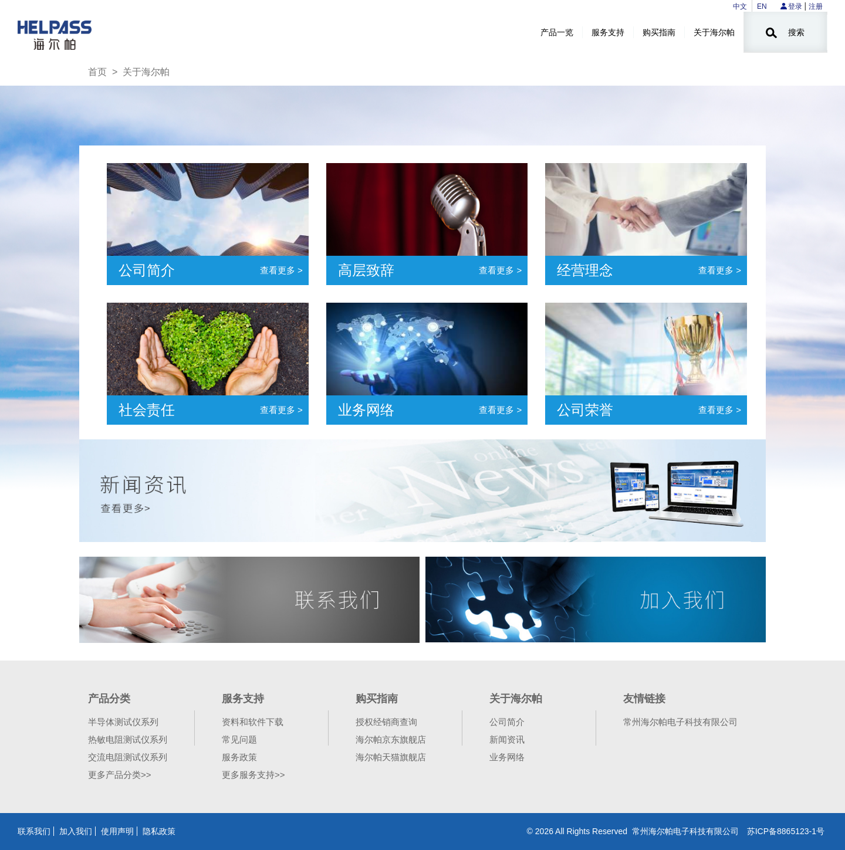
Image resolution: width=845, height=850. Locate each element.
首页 (97, 72)
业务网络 (507, 757)
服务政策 (239, 757)
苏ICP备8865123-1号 (785, 831)
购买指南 (659, 32)
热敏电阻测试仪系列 (127, 739)
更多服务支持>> (253, 775)
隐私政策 (159, 831)
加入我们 (75, 831)
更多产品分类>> (119, 775)
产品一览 (556, 32)
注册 (816, 6)
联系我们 (34, 831)
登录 (795, 6)
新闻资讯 (507, 739)
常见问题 (239, 739)
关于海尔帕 (714, 32)
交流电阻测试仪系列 (127, 757)
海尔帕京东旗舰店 (391, 739)
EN (762, 6)
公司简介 (507, 722)
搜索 (785, 33)
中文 (740, 6)
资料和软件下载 (252, 722)
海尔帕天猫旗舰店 (391, 757)
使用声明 (117, 831)
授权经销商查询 (386, 722)
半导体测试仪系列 (123, 722)
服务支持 (608, 32)
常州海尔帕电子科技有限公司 (680, 722)
